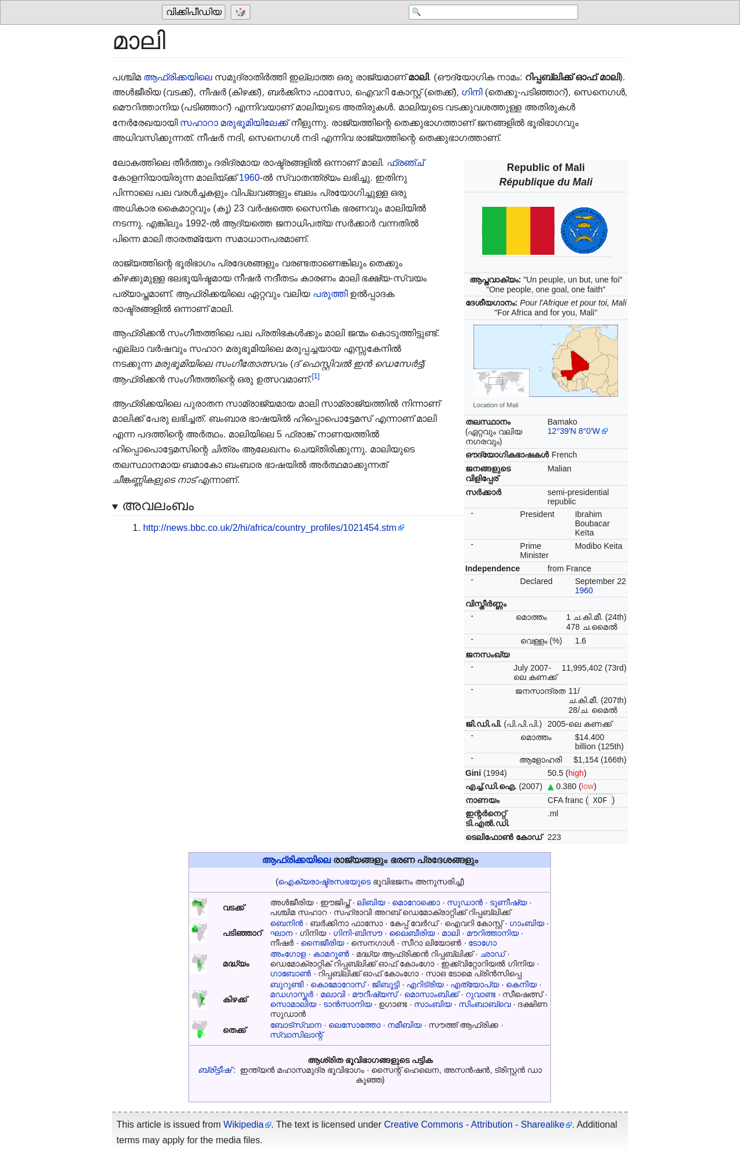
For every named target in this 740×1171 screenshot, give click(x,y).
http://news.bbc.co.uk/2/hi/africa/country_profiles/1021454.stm (269, 528)
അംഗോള (288, 953)
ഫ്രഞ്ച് (405, 163)
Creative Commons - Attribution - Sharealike (474, 1124)
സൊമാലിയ (293, 1004)
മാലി (451, 933)
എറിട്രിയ (424, 984)
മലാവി (332, 994)
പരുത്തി (330, 294)
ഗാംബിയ (526, 923)
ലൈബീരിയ (412, 933)
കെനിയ (521, 984)
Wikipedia (244, 1124)
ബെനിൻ (286, 923)
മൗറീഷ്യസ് (374, 994)
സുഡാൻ (465, 902)
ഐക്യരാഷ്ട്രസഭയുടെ (324, 881)
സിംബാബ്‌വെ (484, 1004)
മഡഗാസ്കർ (291, 994)
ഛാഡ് (492, 953)
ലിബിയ (371, 902)
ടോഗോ (482, 942)
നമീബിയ (404, 1024)
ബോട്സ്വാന (295, 1024)
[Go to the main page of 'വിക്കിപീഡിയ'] (195, 12)
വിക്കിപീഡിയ (193, 12)
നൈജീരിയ (322, 942)
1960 (584, 590)
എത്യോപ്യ (474, 984)
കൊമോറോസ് (337, 984)
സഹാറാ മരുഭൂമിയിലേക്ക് (234, 123)
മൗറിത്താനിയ (493, 933)
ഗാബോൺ (290, 973)
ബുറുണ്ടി (287, 984)
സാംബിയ (433, 1004)
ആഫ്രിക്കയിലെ (177, 77)
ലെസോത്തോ (354, 1024)
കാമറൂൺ (331, 953)
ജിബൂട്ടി (385, 984)
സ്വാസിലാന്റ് (296, 1034)
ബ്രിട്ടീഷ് (214, 1070)
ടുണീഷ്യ (508, 902)
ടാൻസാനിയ (347, 1004)
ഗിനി (471, 92)
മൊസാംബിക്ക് (431, 994)
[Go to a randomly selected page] (242, 12)
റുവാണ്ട (480, 994)
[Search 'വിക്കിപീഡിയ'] (485, 12)
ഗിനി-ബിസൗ (357, 933)
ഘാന (281, 933)
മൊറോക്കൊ (416, 902)
